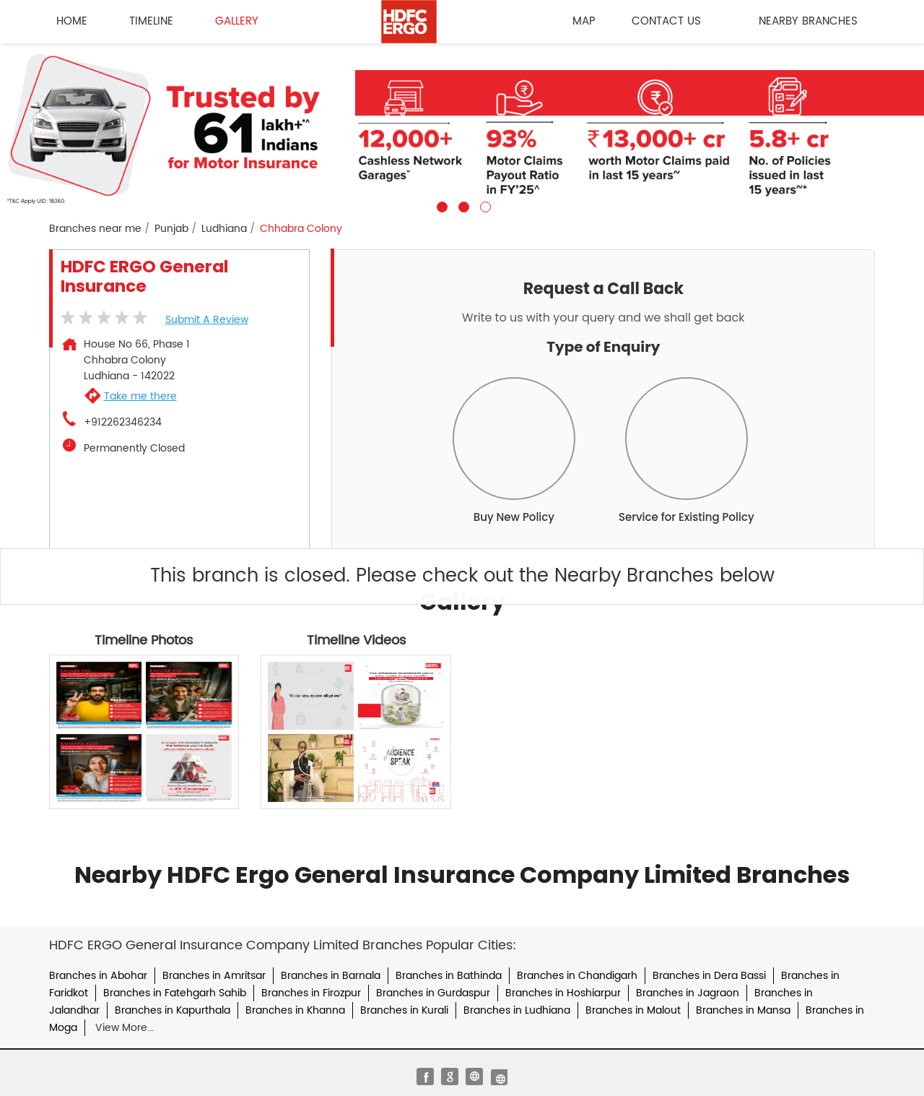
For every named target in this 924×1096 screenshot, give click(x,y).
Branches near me (95, 229)
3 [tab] (483, 205)
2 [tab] (462, 205)
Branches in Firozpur (311, 993)
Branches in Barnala (330, 975)
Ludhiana (224, 229)
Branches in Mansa (743, 1010)
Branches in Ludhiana (516, 1010)
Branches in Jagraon (687, 993)
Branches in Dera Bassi (709, 975)
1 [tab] (440, 205)
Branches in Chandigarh (577, 975)
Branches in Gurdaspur (433, 993)
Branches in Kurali (404, 1010)
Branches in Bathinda (449, 975)
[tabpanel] (462, 128)
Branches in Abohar (98, 975)
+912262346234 (123, 423)
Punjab (171, 229)
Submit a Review (206, 319)
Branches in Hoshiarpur (563, 993)
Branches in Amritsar (214, 975)
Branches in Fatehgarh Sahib (174, 993)
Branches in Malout (633, 1010)
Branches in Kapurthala (172, 1010)
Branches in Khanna (295, 1010)
